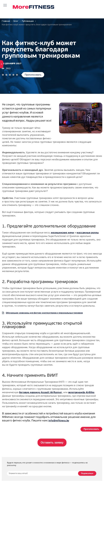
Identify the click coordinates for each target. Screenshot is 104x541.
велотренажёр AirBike (81, 392)
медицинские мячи (62, 232)
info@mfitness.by (58, 420)
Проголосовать (33, 74)
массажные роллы (87, 232)
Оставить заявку (52, 442)
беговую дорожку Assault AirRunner (40, 392)
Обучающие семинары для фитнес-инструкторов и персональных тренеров (44, 312)
